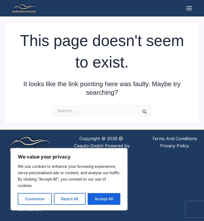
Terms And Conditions (174, 138)
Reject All (69, 199)
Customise (35, 199)
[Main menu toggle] (189, 8)
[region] (69, 179)
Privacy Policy (174, 145)
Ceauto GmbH (89, 145)
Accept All (104, 199)
